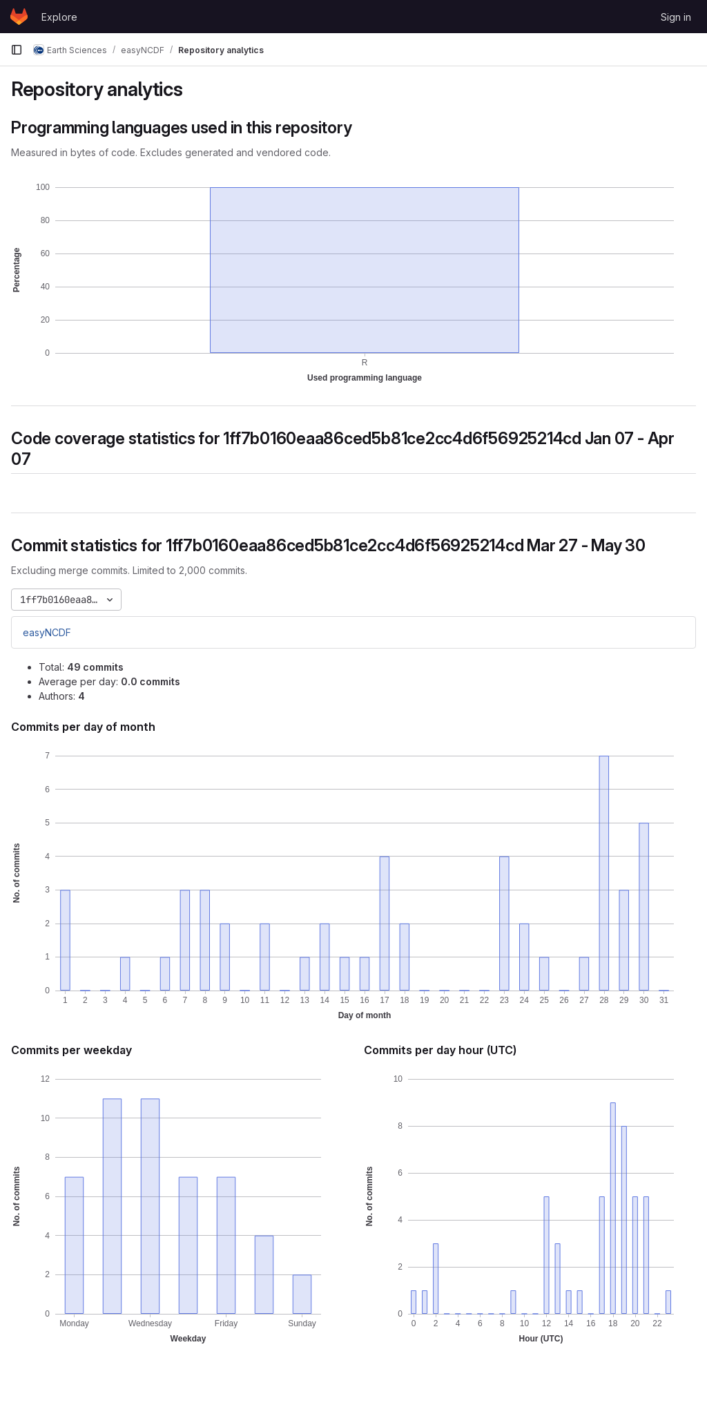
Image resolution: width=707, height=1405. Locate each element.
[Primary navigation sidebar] (17, 50)
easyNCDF (47, 632)
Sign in (676, 17)
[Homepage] (19, 17)
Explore (59, 17)
